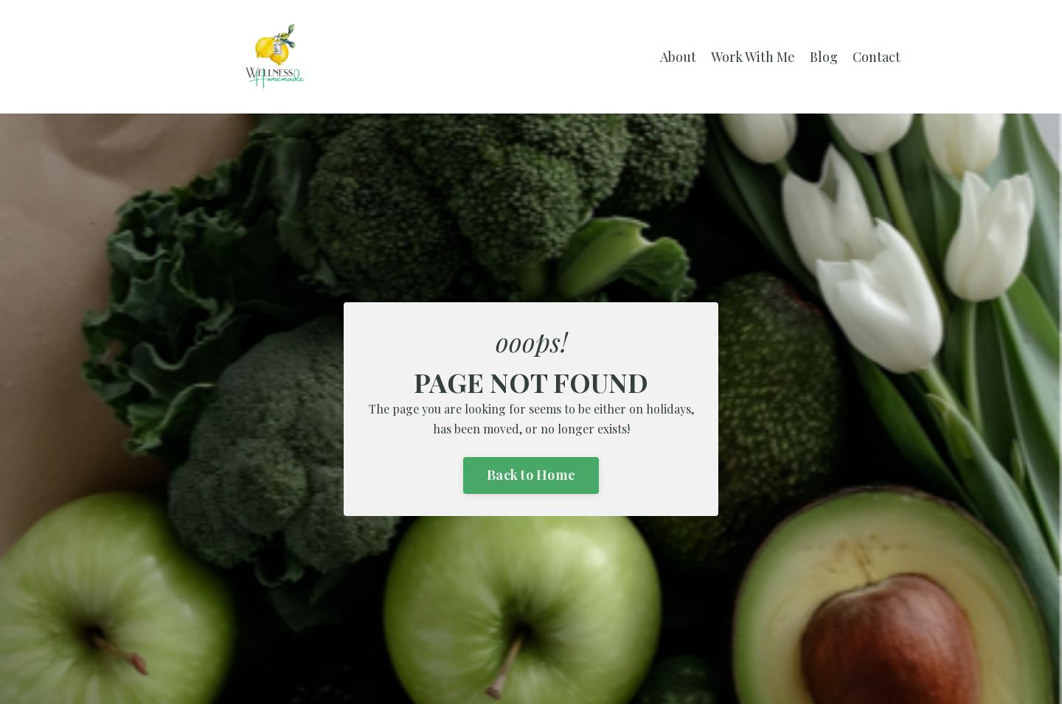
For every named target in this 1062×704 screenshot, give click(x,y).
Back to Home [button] (531, 475)
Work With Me (753, 57)
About (678, 57)
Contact (876, 57)
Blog (824, 57)
